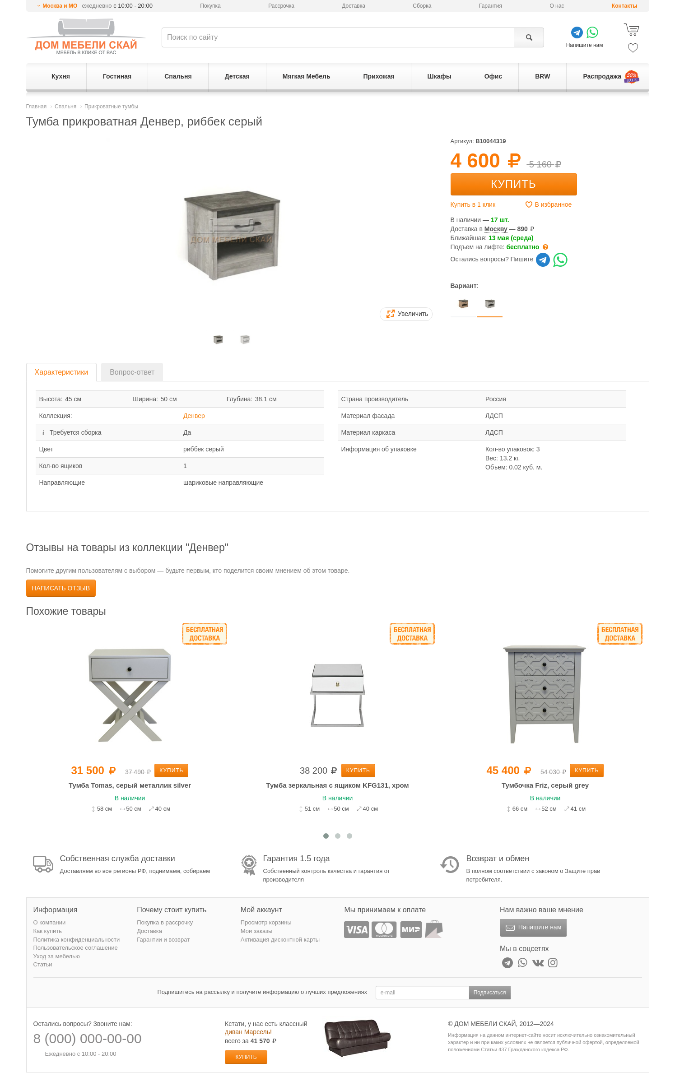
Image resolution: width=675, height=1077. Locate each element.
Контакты (625, 6)
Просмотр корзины (266, 922)
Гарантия (490, 6)
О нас (556, 6)
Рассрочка (281, 6)
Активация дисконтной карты (280, 939)
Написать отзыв (61, 588)
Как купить (47, 931)
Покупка (210, 6)
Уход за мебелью (56, 956)
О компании (49, 922)
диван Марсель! (248, 1031)
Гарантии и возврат (163, 939)
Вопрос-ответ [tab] (132, 372)
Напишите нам (532, 928)
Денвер (194, 415)
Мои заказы (257, 931)
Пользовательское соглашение (75, 947)
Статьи (42, 964)
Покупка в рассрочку (165, 922)
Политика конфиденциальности (76, 939)
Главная (36, 106)
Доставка (353, 6)
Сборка (422, 6)
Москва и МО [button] (59, 6)
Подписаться (490, 992)
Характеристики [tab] (61, 372)
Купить (513, 184)
